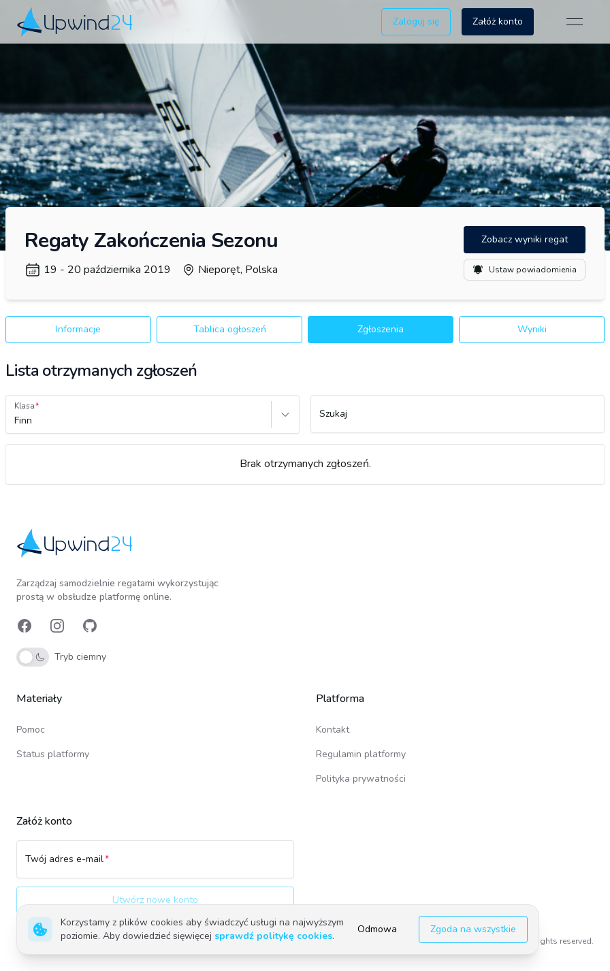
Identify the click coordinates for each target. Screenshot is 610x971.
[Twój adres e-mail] (155, 865)
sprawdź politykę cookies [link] (273, 935)
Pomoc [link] (30, 729)
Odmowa (377, 929)
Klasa (24, 405)
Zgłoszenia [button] (380, 329)
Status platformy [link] (52, 754)
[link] (75, 21)
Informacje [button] (78, 329)
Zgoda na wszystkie (473, 929)
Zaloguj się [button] (416, 21)
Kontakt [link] (332, 729)
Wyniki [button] (532, 329)
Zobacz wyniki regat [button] (524, 239)
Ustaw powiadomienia (524, 269)
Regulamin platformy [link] (361, 754)
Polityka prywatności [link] (361, 778)
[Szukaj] (457, 420)
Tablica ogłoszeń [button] (229, 329)
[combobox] (15, 421)
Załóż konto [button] (497, 21)
